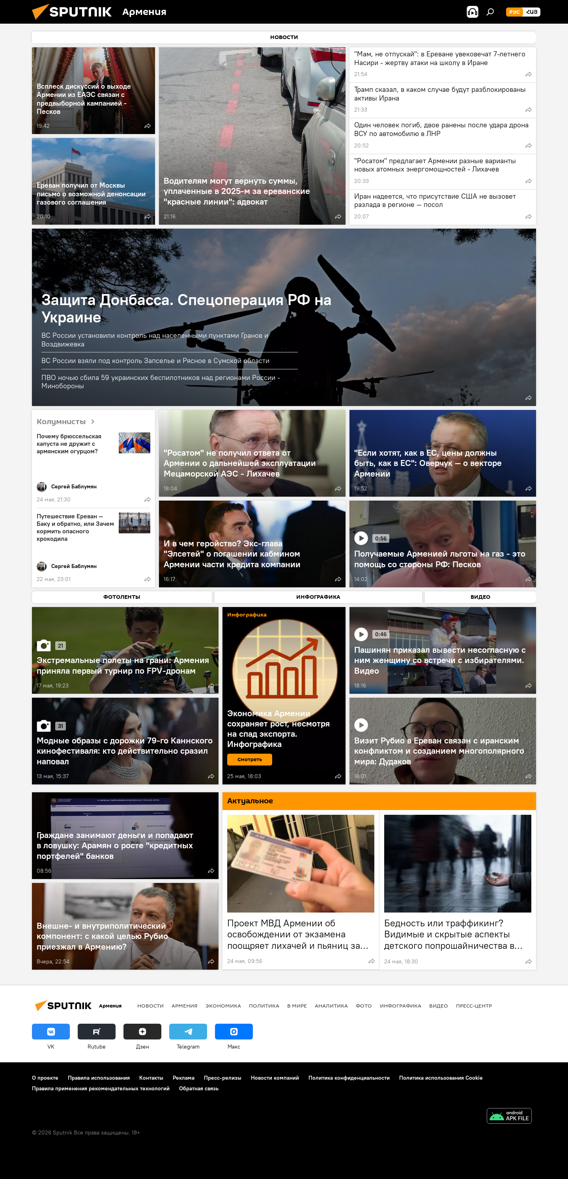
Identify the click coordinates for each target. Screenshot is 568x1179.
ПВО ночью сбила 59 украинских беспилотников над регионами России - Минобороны (160, 381)
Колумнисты (69, 422)
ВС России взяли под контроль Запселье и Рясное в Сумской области (155, 360)
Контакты (151, 1077)
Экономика (223, 1005)
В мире (297, 1005)
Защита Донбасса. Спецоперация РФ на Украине (186, 308)
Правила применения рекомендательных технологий (101, 1088)
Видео (438, 1005)
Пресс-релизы (222, 1077)
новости (150, 1005)
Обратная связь (199, 1088)
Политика (264, 1005)
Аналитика (331, 1005)
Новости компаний (275, 1077)
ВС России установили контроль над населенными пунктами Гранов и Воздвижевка (154, 339)
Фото (364, 1005)
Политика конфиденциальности (349, 1077)
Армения (185, 1005)
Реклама (183, 1077)
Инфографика (400, 1005)
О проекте (45, 1077)
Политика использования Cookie (441, 1077)
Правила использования (99, 1077)
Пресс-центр (474, 1005)
